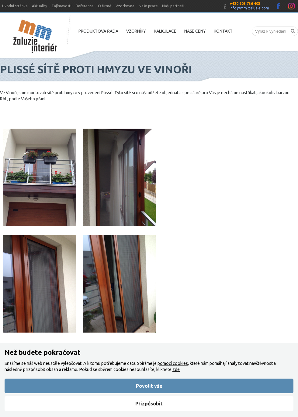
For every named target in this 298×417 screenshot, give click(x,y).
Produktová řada (98, 31)
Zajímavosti (61, 6)
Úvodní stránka (15, 6)
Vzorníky (136, 31)
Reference (85, 6)
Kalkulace (165, 31)
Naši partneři (173, 6)
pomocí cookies (173, 363)
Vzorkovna (125, 6)
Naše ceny (195, 31)
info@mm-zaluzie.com (249, 8)
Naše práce (148, 6)
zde (176, 369)
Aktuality (39, 6)
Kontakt (223, 31)
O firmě (104, 6)
